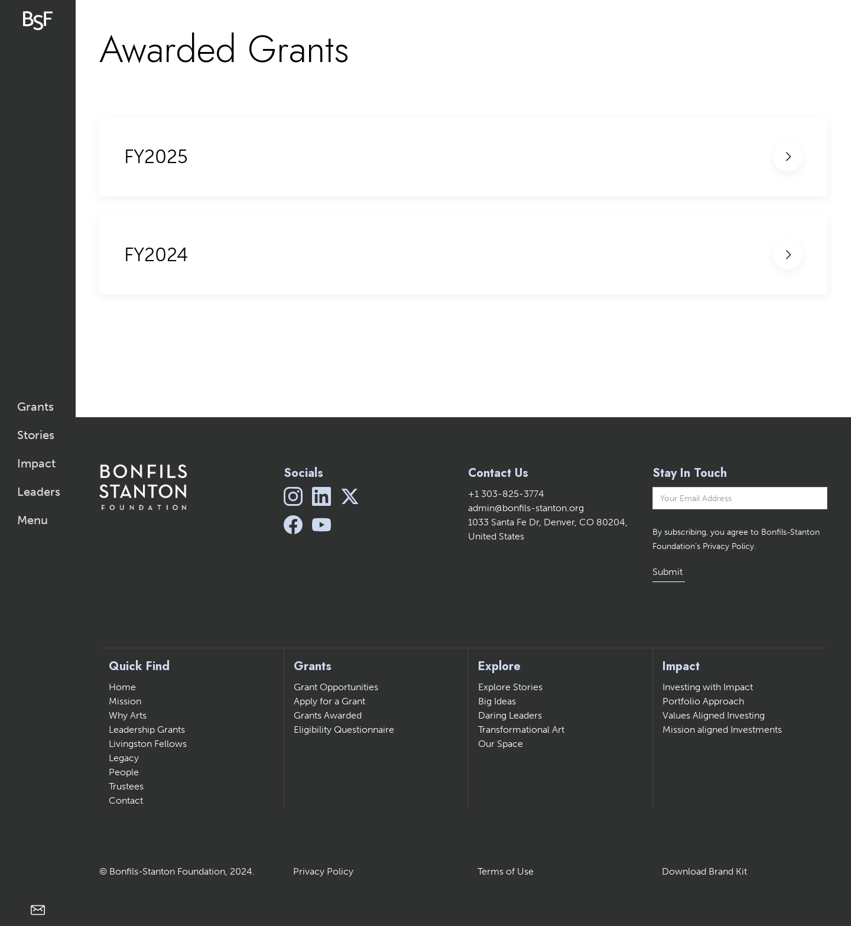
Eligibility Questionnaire (344, 729)
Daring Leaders (510, 715)
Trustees (126, 786)
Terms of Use (506, 871)
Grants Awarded (328, 715)
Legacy (124, 757)
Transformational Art (521, 729)
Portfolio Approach (703, 701)
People (124, 772)
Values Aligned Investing (713, 715)
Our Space (500, 743)
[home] (38, 20)
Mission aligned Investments (722, 729)
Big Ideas (497, 701)
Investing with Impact (707, 687)
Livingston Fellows (148, 743)
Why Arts (128, 715)
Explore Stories (510, 687)
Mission (125, 701)
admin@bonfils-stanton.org (526, 508)
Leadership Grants (147, 729)
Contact (126, 800)
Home (122, 687)
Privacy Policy (323, 871)
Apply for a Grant (329, 701)
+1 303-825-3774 (506, 493)
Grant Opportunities (336, 687)
